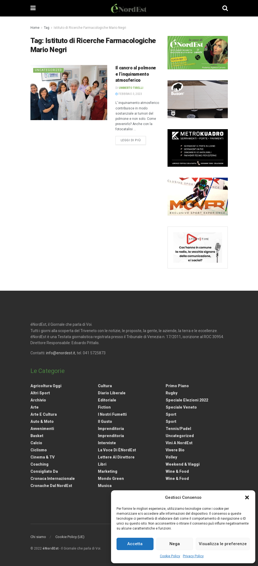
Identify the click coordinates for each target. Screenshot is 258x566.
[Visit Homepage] (129, 8)
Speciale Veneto (181, 407)
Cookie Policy (170, 556)
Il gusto (105, 421)
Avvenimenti (42, 428)
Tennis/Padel (178, 428)
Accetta (135, 543)
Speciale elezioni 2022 (187, 400)
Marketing (107, 471)
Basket (36, 436)
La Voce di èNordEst (117, 450)
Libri (102, 464)
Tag (46, 28)
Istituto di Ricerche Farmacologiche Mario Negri (90, 28)
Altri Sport (40, 393)
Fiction (104, 407)
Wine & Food (177, 471)
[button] (247, 497)
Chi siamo (38, 537)
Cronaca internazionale (52, 478)
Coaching (39, 464)
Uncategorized (49, 70)
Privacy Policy (193, 556)
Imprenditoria (111, 428)
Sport (171, 414)
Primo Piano (177, 386)
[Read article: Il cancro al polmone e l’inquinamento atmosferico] (68, 92)
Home (34, 28)
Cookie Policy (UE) (69, 537)
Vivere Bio (175, 450)
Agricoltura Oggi (45, 386)
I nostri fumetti (112, 414)
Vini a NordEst (179, 443)
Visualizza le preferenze (223, 543)
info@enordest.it (60, 353)
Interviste (107, 443)
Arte (34, 407)
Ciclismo (38, 450)
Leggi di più (133, 140)
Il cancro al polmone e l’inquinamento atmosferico (135, 74)
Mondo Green (111, 478)
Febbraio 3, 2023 (128, 93)
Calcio (36, 443)
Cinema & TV (42, 457)
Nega (174, 543)
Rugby (171, 393)
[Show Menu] (33, 8)
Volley (171, 457)
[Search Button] (225, 8)
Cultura (105, 386)
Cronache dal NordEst (51, 485)
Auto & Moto (42, 421)
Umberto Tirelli (131, 87)
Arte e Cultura (43, 414)
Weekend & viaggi (183, 464)
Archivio (38, 400)
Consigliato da (44, 471)
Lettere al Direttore (116, 457)
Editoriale (107, 400)
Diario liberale (112, 393)
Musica (105, 485)
